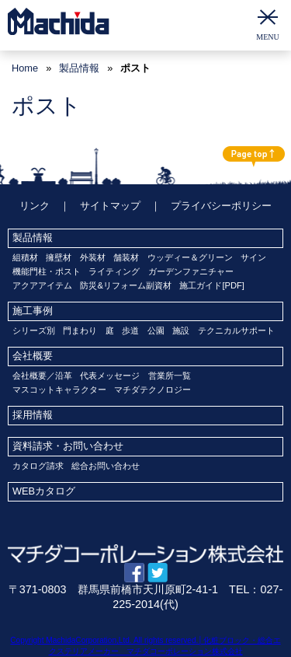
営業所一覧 (169, 375)
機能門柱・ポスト (46, 271)
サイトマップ (110, 205)
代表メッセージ (110, 375)
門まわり (80, 330)
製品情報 (32, 237)
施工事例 (32, 310)
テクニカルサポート (236, 330)
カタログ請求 (38, 465)
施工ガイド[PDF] (211, 285)
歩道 (130, 330)
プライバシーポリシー (221, 205)
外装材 (93, 257)
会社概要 (32, 356)
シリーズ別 (33, 330)
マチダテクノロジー (152, 389)
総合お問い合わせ (105, 465)
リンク (34, 205)
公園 (156, 330)
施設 (180, 330)
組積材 (25, 257)
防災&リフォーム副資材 (125, 285)
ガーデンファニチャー (191, 271)
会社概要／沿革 (42, 375)
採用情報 (32, 415)
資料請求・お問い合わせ (67, 446)
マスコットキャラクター (59, 389)
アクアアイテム (42, 285)
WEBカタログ (43, 491)
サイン (253, 257)
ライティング (114, 271)
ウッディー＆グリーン (190, 257)
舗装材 (126, 257)
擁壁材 (58, 257)
